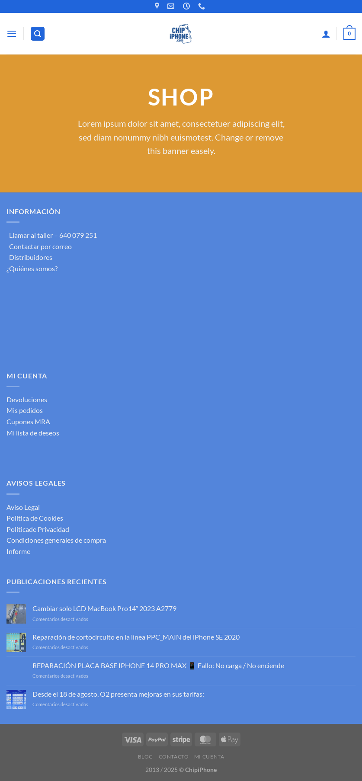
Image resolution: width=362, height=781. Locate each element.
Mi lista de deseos (32, 433)
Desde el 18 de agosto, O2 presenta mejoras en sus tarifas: (118, 694)
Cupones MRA (28, 421)
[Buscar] (38, 34)
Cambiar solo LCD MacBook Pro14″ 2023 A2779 (104, 608)
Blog (145, 756)
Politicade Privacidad (37, 529)
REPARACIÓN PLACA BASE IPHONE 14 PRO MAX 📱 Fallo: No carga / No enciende (158, 665)
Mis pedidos (24, 410)
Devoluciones (26, 399)
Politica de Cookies (34, 518)
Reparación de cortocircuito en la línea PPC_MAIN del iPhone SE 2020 (136, 637)
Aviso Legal (23, 507)
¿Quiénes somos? (32, 268)
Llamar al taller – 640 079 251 (51, 235)
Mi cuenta (209, 756)
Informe (18, 551)
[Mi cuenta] (326, 33)
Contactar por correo (39, 246)
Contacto (174, 756)
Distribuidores (29, 257)
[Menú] (11, 33)
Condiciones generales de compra (56, 540)
